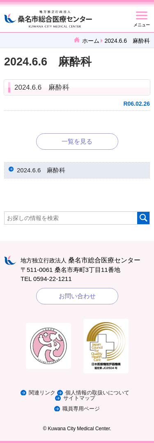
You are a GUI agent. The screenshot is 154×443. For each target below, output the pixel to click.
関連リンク (42, 392)
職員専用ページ (81, 408)
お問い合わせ (77, 295)
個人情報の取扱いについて (97, 392)
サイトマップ (79, 398)
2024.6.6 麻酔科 (41, 87)
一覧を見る (77, 141)
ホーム (90, 40)
